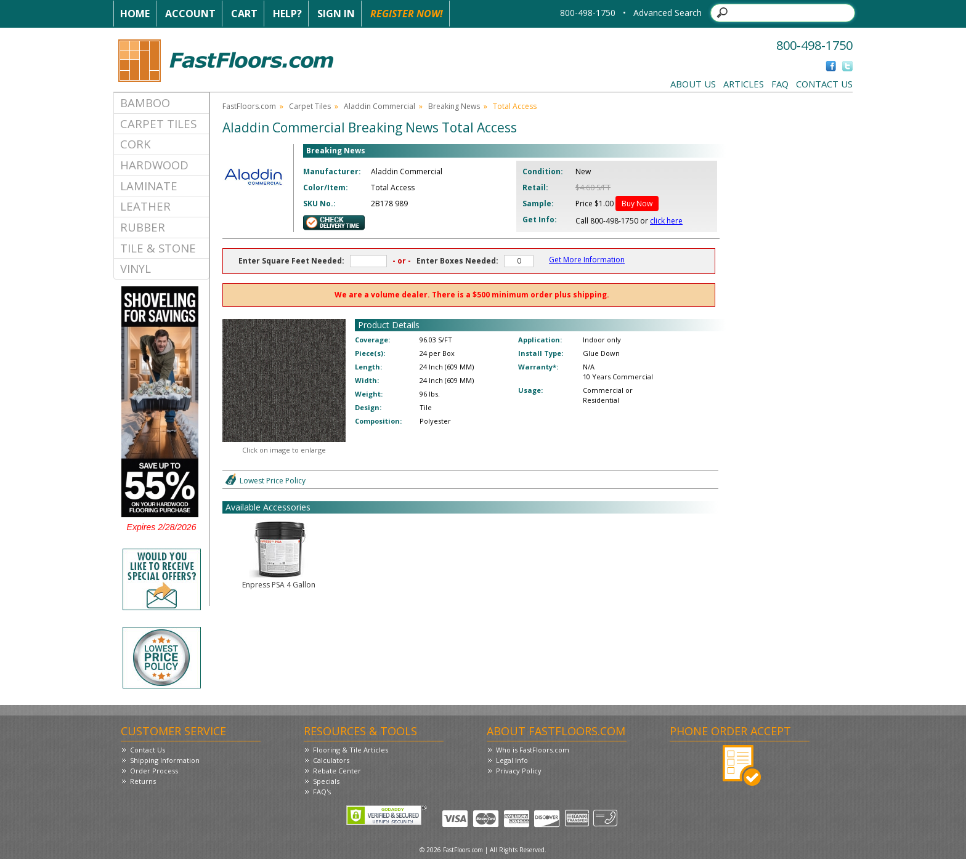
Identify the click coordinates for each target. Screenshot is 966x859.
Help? (287, 13)
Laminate (148, 185)
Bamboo (145, 102)
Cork (135, 143)
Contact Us (824, 84)
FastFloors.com (249, 106)
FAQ (780, 84)
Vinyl (135, 268)
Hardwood (154, 164)
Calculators (331, 760)
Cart (244, 13)
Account (190, 13)
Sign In (336, 13)
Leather (145, 206)
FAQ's (322, 791)
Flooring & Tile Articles (350, 749)
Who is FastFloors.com (532, 749)
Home (135, 13)
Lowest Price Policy (273, 480)
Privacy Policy (519, 770)
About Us (693, 84)
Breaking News (454, 106)
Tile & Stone (158, 248)
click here (666, 221)
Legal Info (512, 760)
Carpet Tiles (158, 123)
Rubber (142, 227)
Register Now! (406, 13)
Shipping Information (165, 760)
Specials (326, 781)
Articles (743, 84)
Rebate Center (337, 770)
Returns (143, 781)
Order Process (154, 770)
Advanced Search (667, 12)
